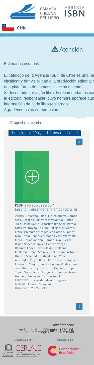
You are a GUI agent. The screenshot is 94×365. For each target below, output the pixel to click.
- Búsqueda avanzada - (25, 123)
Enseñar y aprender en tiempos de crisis (46, 209)
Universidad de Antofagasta (48, 280)
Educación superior (41, 284)
